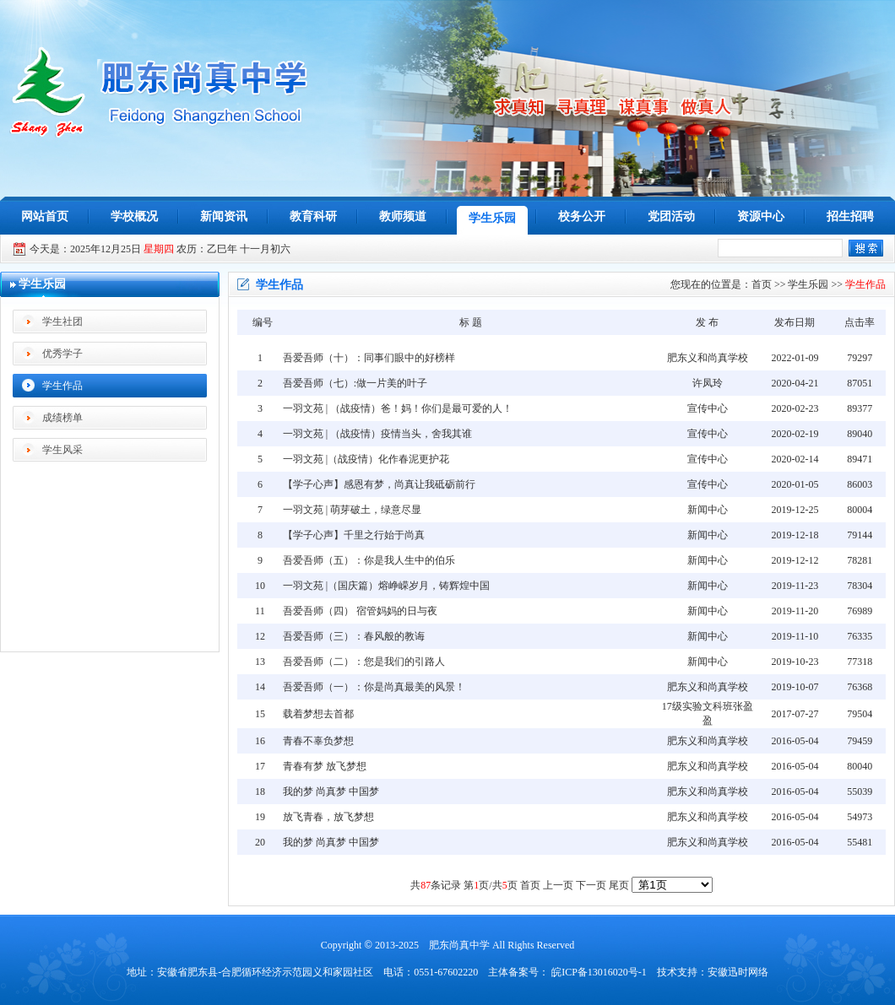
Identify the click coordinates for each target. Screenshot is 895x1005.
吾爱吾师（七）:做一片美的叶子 (355, 383)
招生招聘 (850, 216)
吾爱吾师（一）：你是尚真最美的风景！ (374, 687)
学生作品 (62, 386)
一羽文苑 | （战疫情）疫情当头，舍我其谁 (377, 434)
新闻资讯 (223, 216)
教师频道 (402, 216)
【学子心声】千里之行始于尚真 (354, 535)
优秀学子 (62, 353)
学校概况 (134, 216)
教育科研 (313, 216)
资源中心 (760, 216)
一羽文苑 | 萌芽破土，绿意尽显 (352, 510)
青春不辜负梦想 (318, 741)
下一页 (591, 885)
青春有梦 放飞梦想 (324, 766)
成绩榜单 (62, 418)
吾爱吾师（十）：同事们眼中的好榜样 (369, 358)
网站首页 (44, 216)
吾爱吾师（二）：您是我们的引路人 (364, 661)
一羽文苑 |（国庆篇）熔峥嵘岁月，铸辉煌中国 (386, 586)
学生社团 (62, 321)
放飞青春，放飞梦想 (328, 817)
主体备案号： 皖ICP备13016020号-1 (567, 972)
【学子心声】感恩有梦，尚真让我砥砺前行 (379, 484)
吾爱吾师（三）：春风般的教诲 (354, 636)
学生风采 (62, 450)
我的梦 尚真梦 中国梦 (331, 791)
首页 (761, 284)
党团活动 (671, 216)
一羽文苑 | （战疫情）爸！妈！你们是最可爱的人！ (398, 408)
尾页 (619, 885)
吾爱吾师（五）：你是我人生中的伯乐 (369, 560)
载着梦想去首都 (318, 714)
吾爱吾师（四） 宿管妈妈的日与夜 (360, 611)
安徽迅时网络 (738, 972)
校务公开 (581, 216)
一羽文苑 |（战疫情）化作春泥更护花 (366, 459)
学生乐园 (492, 218)
